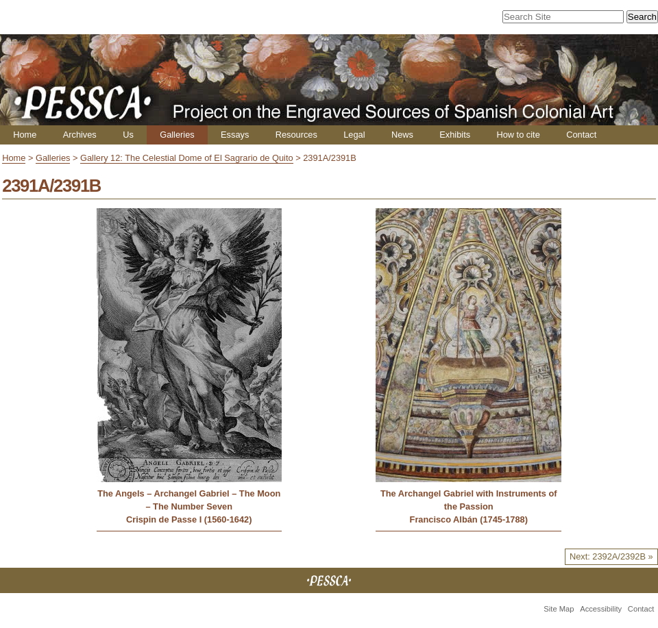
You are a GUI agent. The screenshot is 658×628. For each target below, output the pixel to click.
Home (24, 134)
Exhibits (454, 134)
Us (128, 134)
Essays (235, 134)
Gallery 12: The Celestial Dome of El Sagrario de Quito (186, 158)
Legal (354, 134)
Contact (581, 134)
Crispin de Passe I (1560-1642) (189, 519)
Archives (80, 134)
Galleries (177, 134)
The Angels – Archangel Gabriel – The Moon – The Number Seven (188, 500)
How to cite (517, 134)
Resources (296, 134)
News (402, 134)
